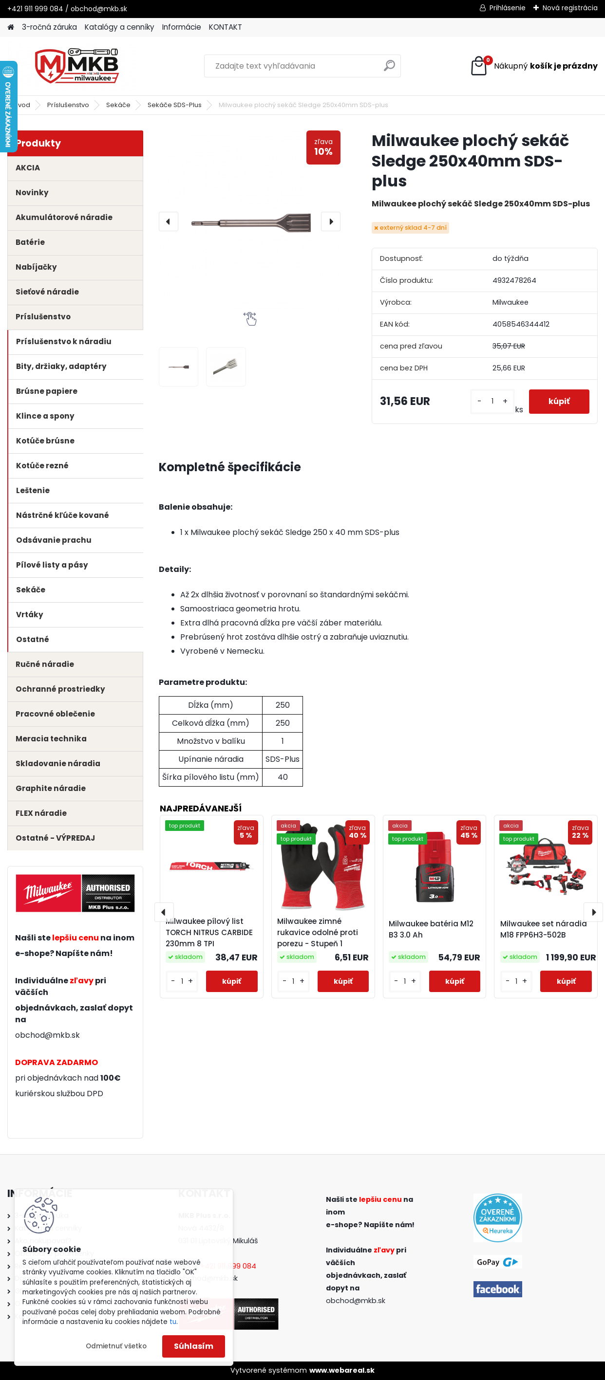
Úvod (22, 105)
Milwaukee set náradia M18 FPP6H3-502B (543, 929)
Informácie (181, 27)
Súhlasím (193, 1346)
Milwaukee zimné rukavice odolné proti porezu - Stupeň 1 (317, 932)
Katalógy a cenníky (119, 27)
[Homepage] (10, 27)
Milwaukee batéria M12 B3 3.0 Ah (431, 929)
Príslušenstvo (68, 105)
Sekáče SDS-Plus (175, 105)
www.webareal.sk (342, 1370)
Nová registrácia (570, 8)
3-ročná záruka (49, 27)
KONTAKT (225, 27)
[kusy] (492, 401)
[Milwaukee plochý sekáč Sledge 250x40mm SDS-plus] (249, 221)
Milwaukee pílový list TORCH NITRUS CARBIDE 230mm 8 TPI (209, 932)
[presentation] (168, 221)
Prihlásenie (508, 8)
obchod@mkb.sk (47, 1035)
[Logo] (74, 66)
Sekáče (118, 105)
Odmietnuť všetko (116, 1346)
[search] (389, 69)
